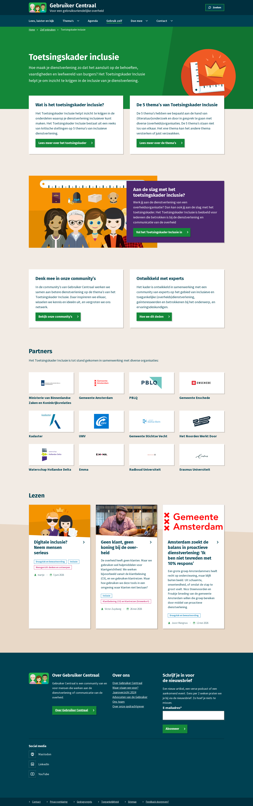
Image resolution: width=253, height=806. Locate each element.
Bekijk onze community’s (55, 316)
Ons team (118, 702)
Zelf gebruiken (48, 29)
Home (32, 29)
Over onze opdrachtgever (128, 706)
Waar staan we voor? (125, 688)
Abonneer (172, 729)
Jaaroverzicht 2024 (124, 692)
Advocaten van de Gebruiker (129, 697)
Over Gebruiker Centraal (71, 710)
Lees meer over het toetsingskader (62, 143)
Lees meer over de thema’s (158, 143)
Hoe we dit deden (151, 316)
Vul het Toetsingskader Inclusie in (159, 232)
